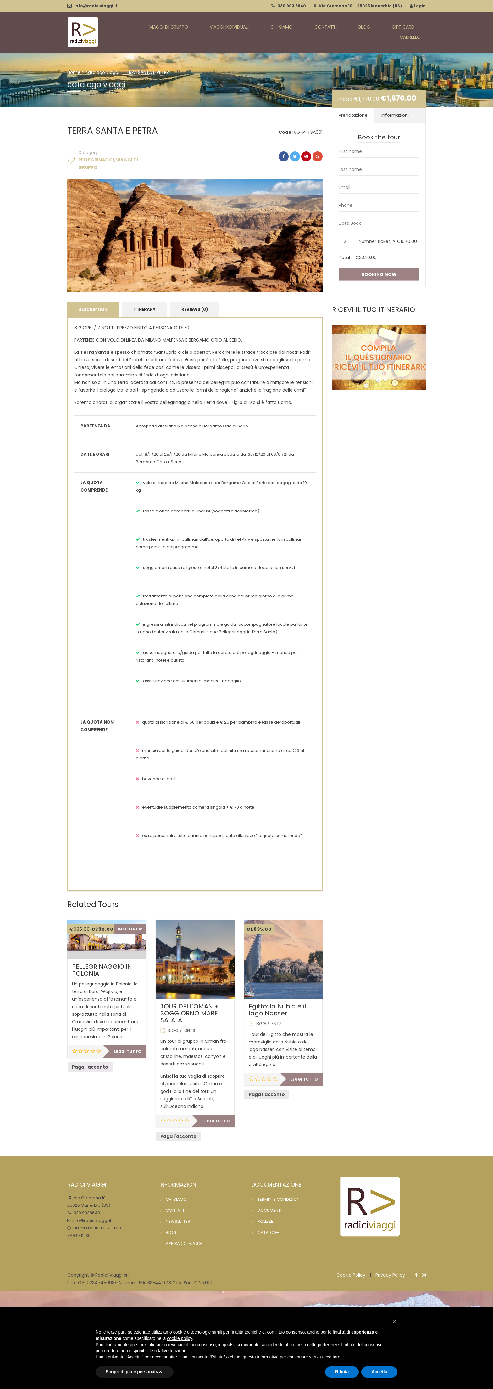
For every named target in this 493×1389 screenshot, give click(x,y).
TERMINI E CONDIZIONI (279, 1200)
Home (73, 72)
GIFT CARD (377, 32)
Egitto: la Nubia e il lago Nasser (277, 1010)
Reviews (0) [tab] (194, 310)
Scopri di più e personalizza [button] (134, 1371)
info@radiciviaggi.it (96, 5)
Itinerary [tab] (144, 310)
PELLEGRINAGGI (96, 160)
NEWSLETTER (178, 1222)
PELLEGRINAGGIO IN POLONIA (102, 971)
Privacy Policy (390, 1275)
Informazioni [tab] (395, 115)
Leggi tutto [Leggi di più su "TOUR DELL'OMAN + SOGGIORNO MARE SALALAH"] (216, 1121)
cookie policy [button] (179, 1338)
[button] (394, 1322)
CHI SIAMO (280, 32)
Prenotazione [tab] (353, 115)
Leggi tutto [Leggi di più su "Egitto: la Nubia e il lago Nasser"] (304, 1079)
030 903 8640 (291, 5)
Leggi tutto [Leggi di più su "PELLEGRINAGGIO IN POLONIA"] (127, 1052)
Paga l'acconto (90, 1067)
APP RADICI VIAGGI (184, 1244)
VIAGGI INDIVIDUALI (234, 32)
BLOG (346, 32)
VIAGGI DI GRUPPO (179, 32)
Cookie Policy (350, 1275)
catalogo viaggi (102, 72)
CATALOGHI (269, 1233)
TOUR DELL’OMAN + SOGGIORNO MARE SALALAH (189, 1013)
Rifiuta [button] (342, 1371)
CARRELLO (414, 32)
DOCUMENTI (269, 1211)
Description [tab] (93, 310)
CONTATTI (316, 32)
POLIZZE (265, 1222)
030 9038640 (86, 1213)
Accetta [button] (379, 1371)
